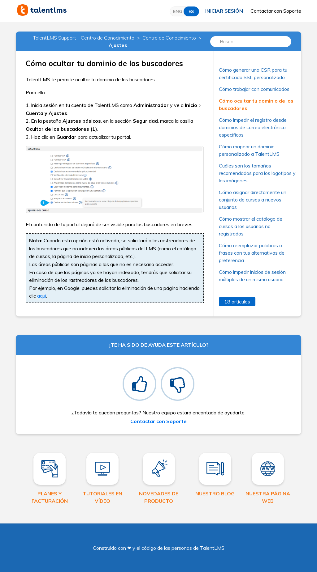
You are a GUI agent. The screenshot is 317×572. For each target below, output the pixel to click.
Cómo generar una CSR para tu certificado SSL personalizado (253, 73)
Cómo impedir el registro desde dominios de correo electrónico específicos (253, 127)
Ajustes (118, 45)
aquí (41, 296)
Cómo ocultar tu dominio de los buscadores (256, 104)
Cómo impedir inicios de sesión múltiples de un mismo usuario (252, 275)
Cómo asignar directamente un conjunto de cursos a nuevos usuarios (252, 199)
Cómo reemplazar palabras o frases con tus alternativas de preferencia (251, 252)
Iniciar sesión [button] (224, 11)
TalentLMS (212, 548)
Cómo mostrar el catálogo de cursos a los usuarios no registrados (250, 226)
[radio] (139, 384)
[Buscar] (250, 41)
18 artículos (237, 302)
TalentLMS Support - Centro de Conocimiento (83, 38)
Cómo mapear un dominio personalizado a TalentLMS (249, 150)
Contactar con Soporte (275, 11)
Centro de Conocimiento (169, 38)
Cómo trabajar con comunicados (254, 89)
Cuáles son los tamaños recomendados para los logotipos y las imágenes (257, 173)
